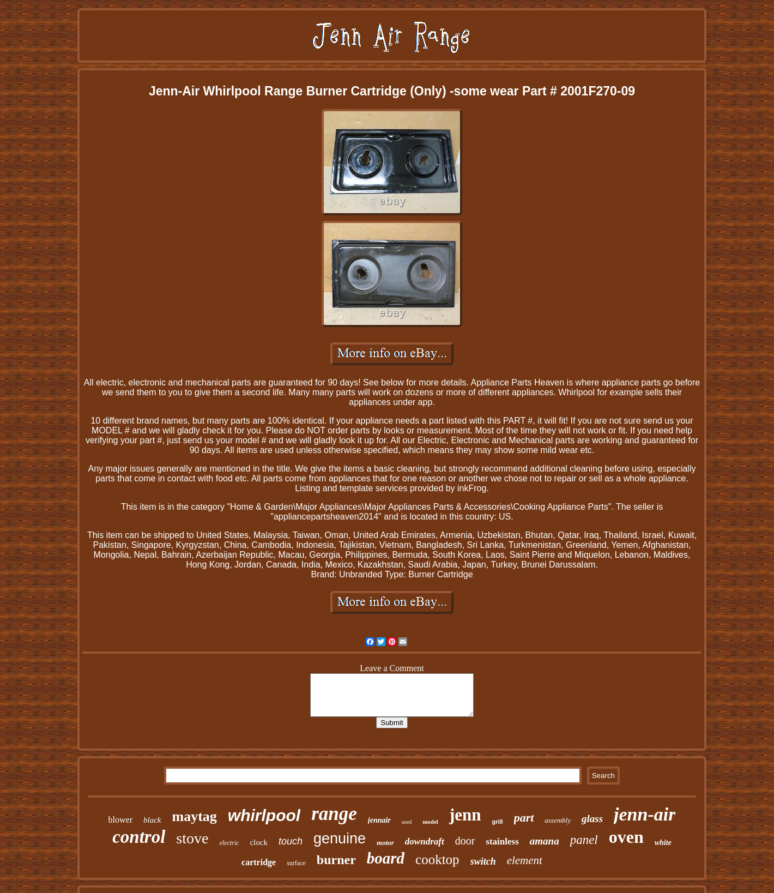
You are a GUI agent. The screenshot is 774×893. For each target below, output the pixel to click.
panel (584, 840)
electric (229, 843)
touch (291, 841)
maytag (194, 816)
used (407, 822)
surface (296, 863)
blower (120, 819)
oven (626, 837)
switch (483, 861)
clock (258, 842)
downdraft (424, 841)
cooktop (437, 859)
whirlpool (264, 815)
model (430, 821)
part (524, 817)
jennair (379, 820)
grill (497, 821)
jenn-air (644, 814)
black (152, 820)
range (334, 813)
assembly (558, 820)
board (385, 858)
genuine (339, 838)
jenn (465, 814)
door (465, 841)
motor (385, 842)
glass (592, 818)
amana (544, 841)
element (524, 860)
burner (336, 860)
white (663, 842)
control (138, 837)
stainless (502, 841)
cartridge (258, 862)
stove (192, 838)
